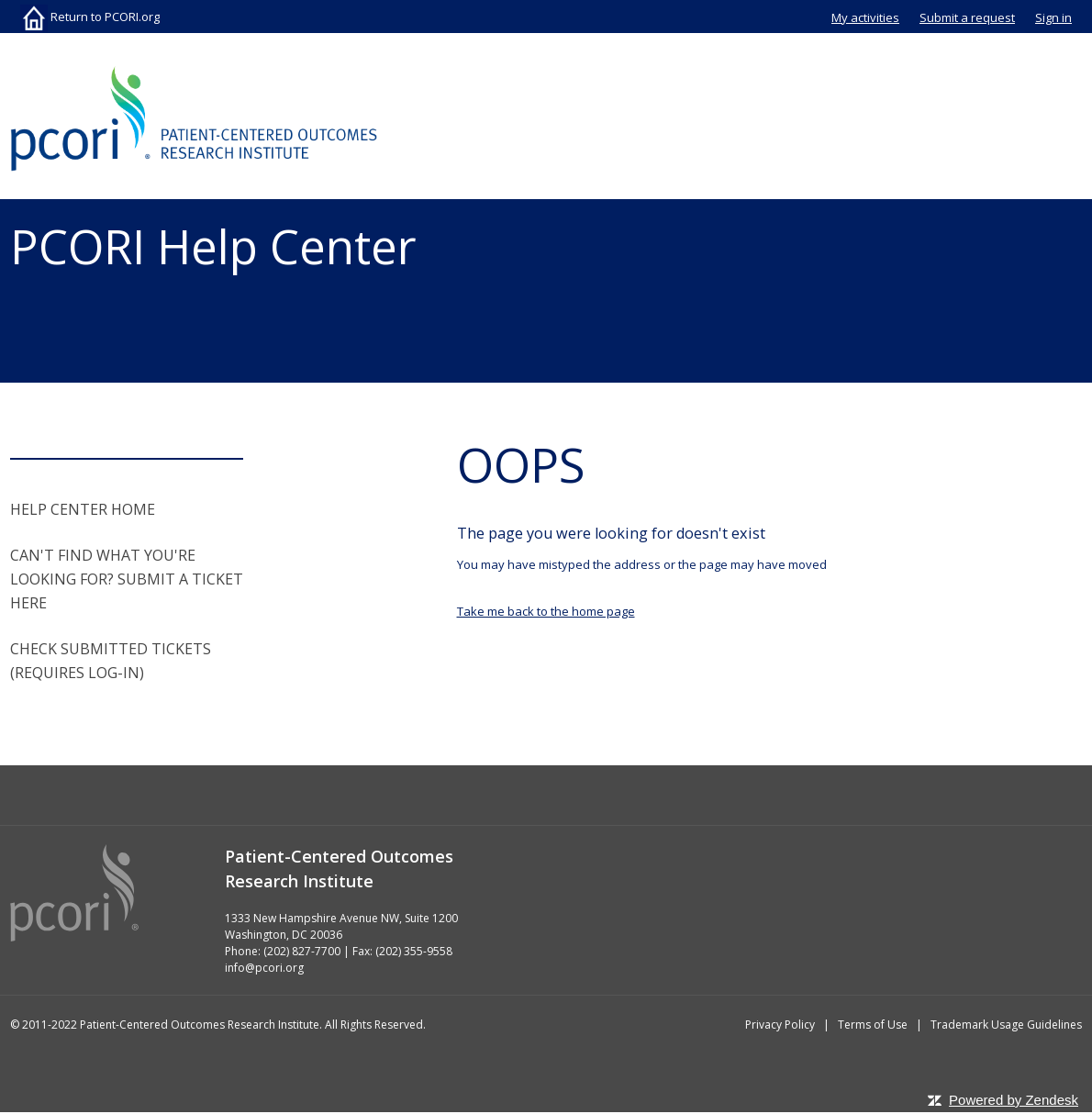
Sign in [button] (1053, 17)
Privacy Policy (780, 1024)
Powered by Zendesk (1013, 1100)
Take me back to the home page (546, 611)
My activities (865, 17)
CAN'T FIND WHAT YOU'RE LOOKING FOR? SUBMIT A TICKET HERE (126, 579)
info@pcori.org (264, 967)
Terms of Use (873, 1024)
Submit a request (967, 17)
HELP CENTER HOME (82, 509)
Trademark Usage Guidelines (1006, 1024)
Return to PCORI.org (90, 16)
